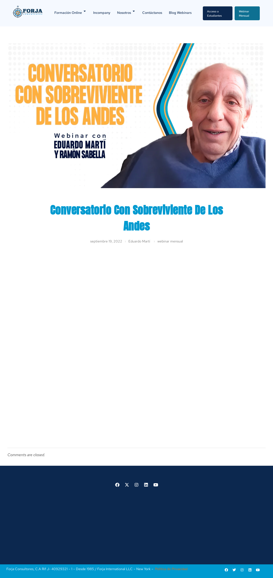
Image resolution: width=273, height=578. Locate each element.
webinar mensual (170, 241)
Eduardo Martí (139, 241)
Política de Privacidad (171, 569)
